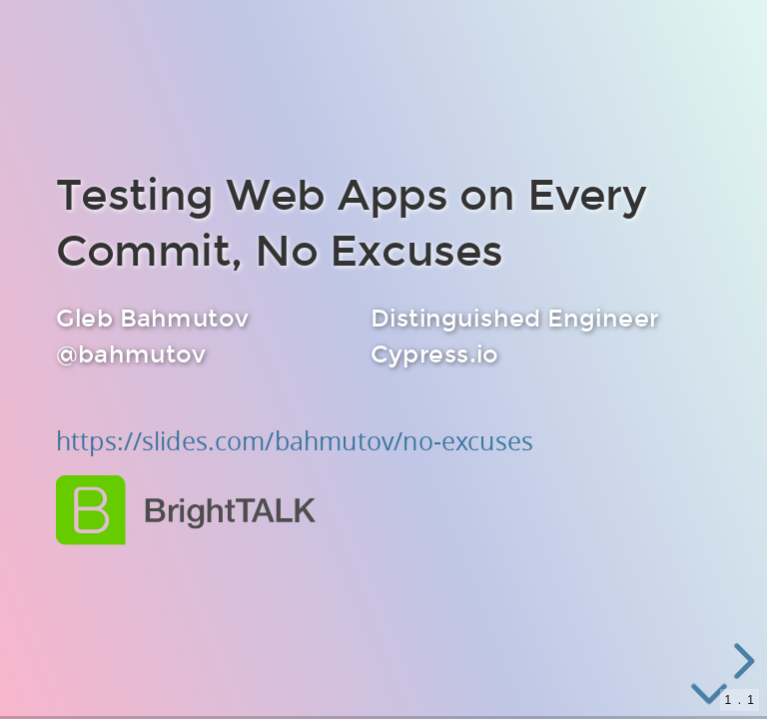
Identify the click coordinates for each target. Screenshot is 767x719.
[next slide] (741, 661)
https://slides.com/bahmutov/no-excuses (294, 441)
